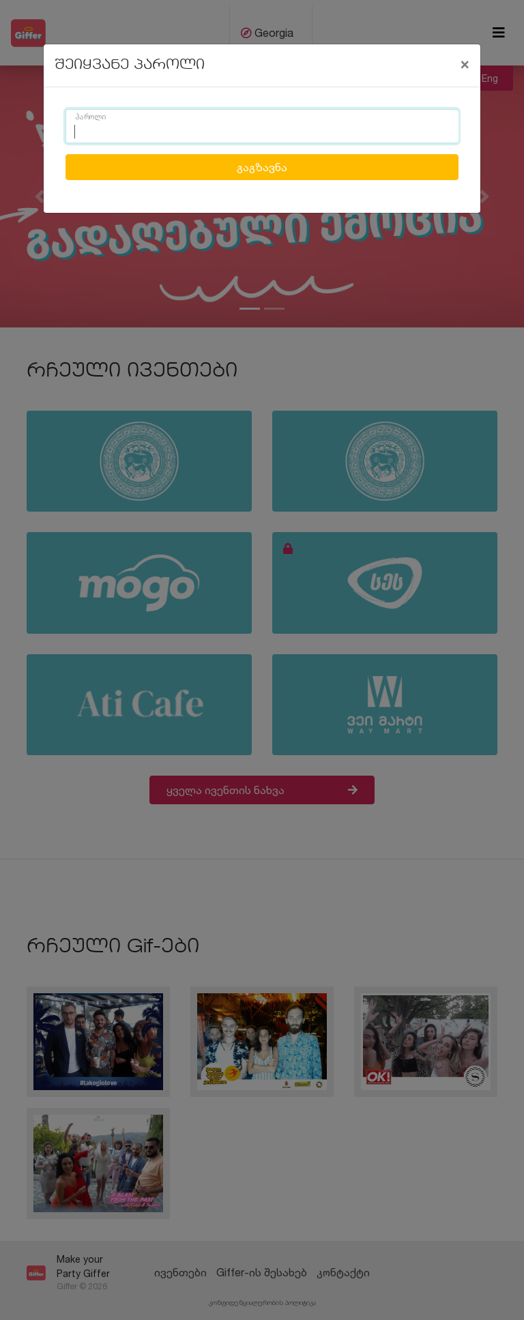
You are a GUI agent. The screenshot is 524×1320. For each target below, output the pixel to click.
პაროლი (90, 117)
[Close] (464, 63)
